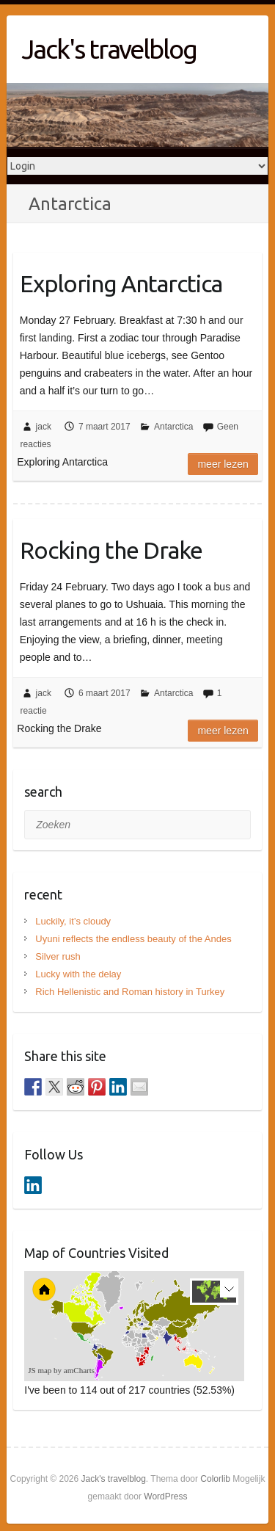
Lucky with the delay (78, 974)
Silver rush (57, 956)
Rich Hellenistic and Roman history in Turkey (129, 991)
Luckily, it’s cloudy (73, 921)
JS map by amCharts (61, 1370)
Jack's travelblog (109, 49)
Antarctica (173, 426)
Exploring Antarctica (121, 283)
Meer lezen (222, 464)
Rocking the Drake (111, 550)
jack (43, 426)
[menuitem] (155, 1337)
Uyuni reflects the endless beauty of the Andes (133, 938)
